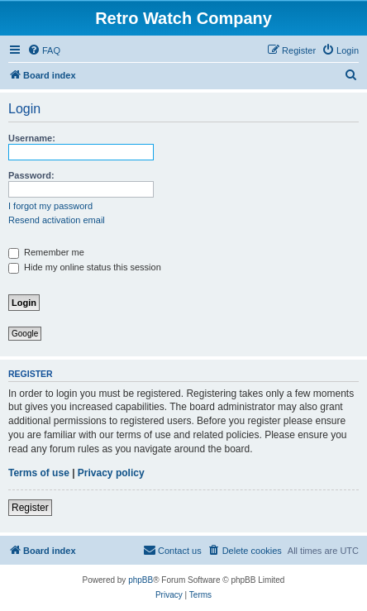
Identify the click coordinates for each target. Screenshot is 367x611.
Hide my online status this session (84, 267)
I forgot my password (50, 206)
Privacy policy (111, 473)
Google (25, 333)
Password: (31, 175)
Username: (31, 138)
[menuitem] (43, 50)
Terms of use (38, 473)
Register (30, 507)
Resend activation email (56, 220)
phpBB (140, 580)
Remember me (46, 252)
